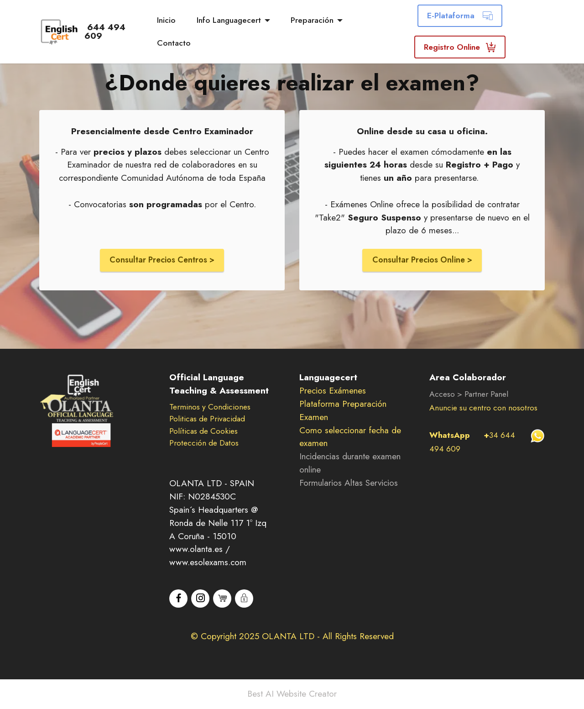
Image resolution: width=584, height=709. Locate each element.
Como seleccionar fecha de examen (350, 438)
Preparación (313, 20)
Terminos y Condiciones (209, 408)
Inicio (167, 20)
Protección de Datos (204, 444)
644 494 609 (116, 31)
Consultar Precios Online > (422, 260)
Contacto (175, 43)
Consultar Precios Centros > (162, 260)
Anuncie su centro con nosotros (483, 409)
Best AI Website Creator (292, 694)
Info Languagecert (230, 20)
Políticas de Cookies (203, 432)
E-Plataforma (460, 15)
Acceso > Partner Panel (468, 395)
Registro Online (460, 47)
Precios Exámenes (332, 391)
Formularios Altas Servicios (348, 483)
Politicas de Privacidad (207, 419)
